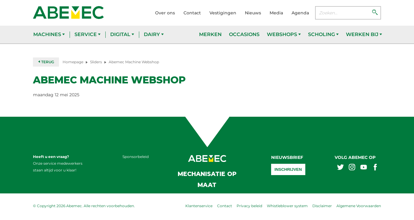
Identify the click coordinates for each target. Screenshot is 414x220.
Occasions (244, 34)
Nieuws (253, 13)
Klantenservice (198, 206)
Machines (49, 34)
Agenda (300, 13)
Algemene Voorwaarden (358, 206)
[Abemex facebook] (375, 168)
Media (276, 13)
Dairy (154, 34)
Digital (122, 34)
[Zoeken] (375, 12)
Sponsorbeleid (135, 156)
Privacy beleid (249, 206)
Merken (210, 34)
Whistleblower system (287, 206)
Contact (192, 13)
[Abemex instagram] (352, 168)
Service (87, 34)
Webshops (284, 34)
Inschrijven (288, 169)
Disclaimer (322, 206)
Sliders (96, 62)
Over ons (165, 13)
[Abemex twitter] (340, 168)
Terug (46, 62)
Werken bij (364, 34)
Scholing (323, 34)
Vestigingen (222, 13)
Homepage (73, 62)
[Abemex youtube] (363, 168)
